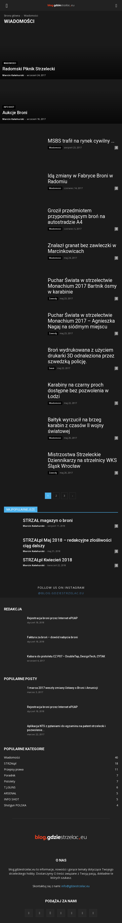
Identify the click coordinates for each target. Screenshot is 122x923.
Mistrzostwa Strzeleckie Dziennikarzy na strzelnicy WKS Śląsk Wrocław (82, 460)
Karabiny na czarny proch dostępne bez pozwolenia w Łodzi (78, 390)
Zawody (53, 298)
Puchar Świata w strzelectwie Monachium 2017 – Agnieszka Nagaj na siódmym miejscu (81, 321)
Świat (51, 368)
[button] (116, 5)
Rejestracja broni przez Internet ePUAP (52, 618)
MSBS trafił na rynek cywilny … (81, 141)
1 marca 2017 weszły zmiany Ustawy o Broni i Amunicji (62, 687)
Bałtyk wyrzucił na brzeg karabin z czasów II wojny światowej (76, 425)
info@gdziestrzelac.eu (75, 886)
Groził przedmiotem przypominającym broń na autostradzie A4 (76, 216)
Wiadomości (10, 63)
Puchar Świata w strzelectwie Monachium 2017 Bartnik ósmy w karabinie (82, 286)
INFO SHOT (9, 107)
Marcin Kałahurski (13, 75)
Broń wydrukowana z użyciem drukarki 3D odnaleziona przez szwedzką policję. (81, 355)
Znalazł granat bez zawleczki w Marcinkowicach (82, 248)
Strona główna (12, 15)
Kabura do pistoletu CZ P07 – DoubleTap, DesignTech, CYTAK (66, 656)
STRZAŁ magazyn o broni (48, 520)
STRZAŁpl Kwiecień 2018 (47, 559)
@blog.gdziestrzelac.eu (61, 593)
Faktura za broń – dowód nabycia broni (52, 637)
